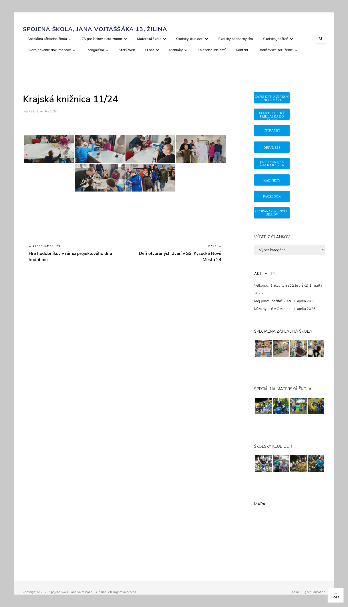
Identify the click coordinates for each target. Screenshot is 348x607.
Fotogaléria (95, 50)
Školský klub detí (189, 38)
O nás (149, 50)
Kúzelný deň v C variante (273, 308)
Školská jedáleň (275, 38)
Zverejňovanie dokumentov (49, 50)
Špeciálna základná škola (47, 38)
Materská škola (149, 38)
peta (25, 112)
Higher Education (313, 592)
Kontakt (242, 50)
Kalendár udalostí (212, 50)
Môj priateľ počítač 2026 (273, 301)
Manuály (176, 50)
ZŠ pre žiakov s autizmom (102, 38)
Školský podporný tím (235, 38)
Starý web (127, 50)
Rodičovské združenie (276, 50)
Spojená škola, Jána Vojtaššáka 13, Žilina (95, 29)
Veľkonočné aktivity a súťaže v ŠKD (281, 285)
